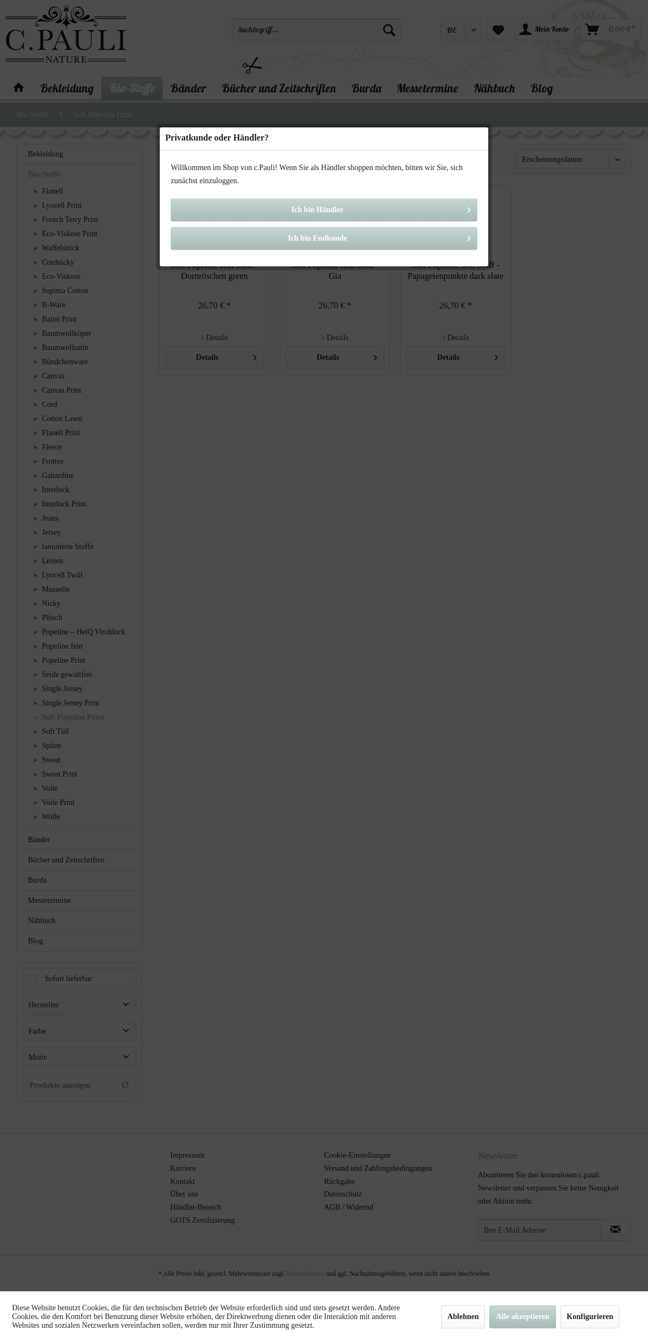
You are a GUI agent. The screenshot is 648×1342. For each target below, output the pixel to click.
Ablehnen (463, 1316)
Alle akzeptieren (522, 1316)
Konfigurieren (589, 1316)
